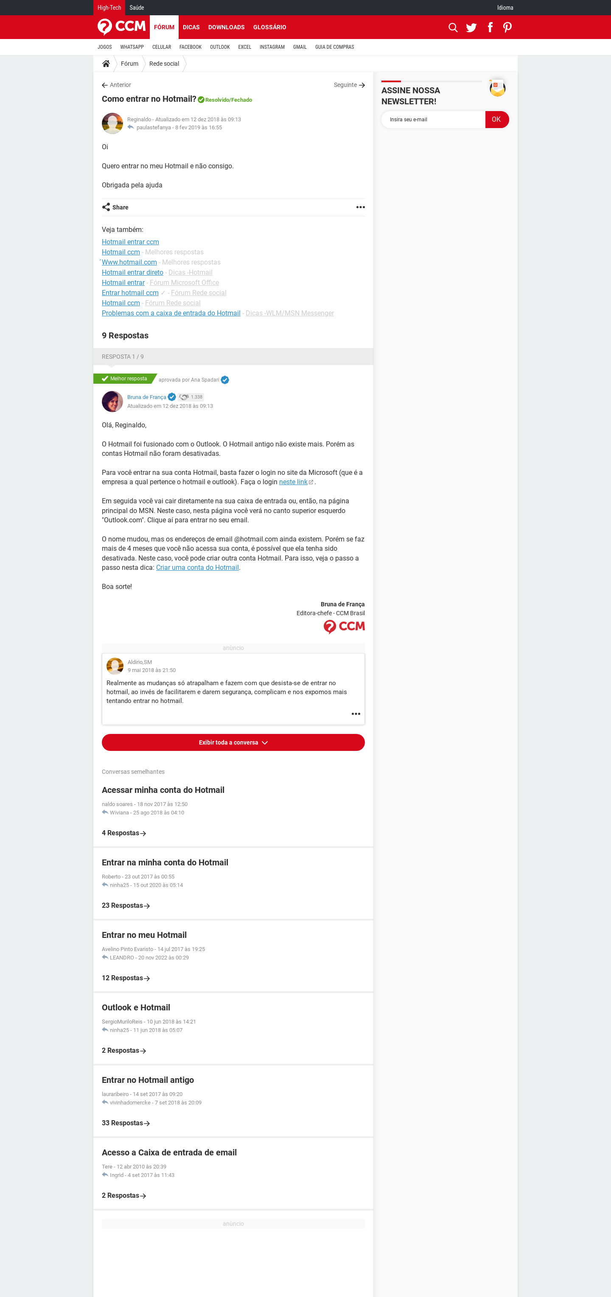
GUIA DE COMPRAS (334, 47)
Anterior (120, 84)
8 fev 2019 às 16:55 (198, 127)
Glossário (269, 27)
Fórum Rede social (199, 293)
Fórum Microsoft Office (184, 283)
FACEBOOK (190, 47)
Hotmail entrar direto (132, 272)
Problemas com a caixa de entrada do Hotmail (171, 313)
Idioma (505, 7)
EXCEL (244, 47)
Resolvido (217, 100)
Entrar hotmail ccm (130, 293)
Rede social (164, 63)
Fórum (164, 27)
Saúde (136, 7)
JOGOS (105, 47)
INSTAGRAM (272, 47)
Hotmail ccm (121, 303)
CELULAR (161, 47)
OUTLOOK (220, 47)
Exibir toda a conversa (229, 742)
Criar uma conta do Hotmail (197, 567)
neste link (293, 482)
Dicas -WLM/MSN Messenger (290, 313)
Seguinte (345, 84)
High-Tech (109, 7)
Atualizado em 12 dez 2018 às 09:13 (170, 406)
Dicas (191, 27)
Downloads (226, 27)
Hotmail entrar (123, 283)
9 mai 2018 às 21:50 (152, 670)
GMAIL (300, 47)
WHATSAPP (132, 47)
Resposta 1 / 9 (123, 356)
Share (120, 207)
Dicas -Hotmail (190, 272)
